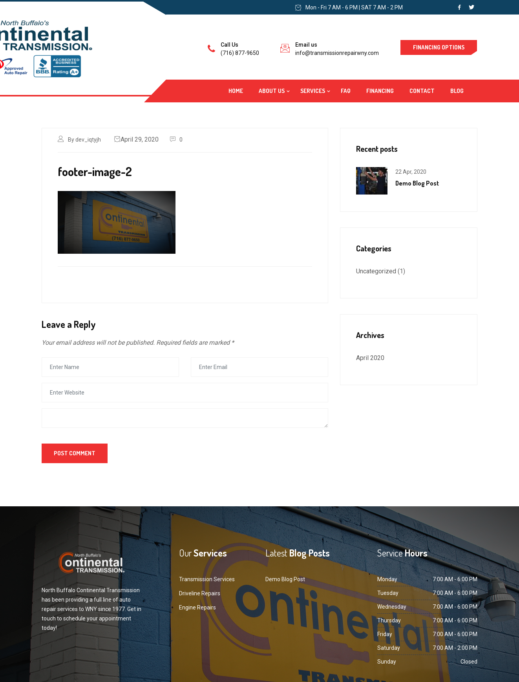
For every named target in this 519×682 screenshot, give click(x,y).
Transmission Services (207, 579)
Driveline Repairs (199, 593)
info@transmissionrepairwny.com (337, 53)
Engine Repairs (197, 607)
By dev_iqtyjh (84, 139)
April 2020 (370, 358)
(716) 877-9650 (240, 53)
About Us (272, 91)
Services (312, 91)
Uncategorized (376, 271)
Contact (422, 91)
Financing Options (438, 47)
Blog (457, 91)
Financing (380, 91)
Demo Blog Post (417, 183)
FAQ (346, 91)
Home (235, 91)
